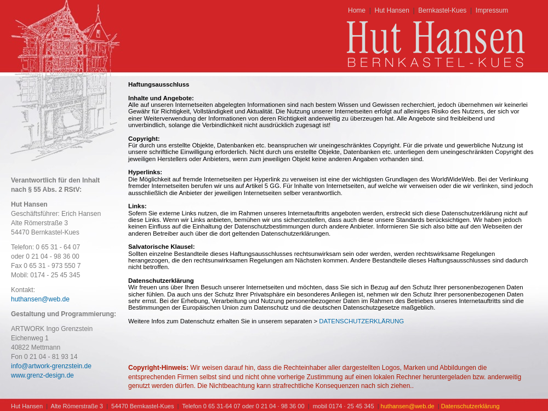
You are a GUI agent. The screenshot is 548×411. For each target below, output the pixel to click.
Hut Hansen (391, 10)
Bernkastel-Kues (442, 10)
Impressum (492, 10)
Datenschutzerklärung (470, 406)
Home (357, 10)
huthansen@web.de (40, 299)
